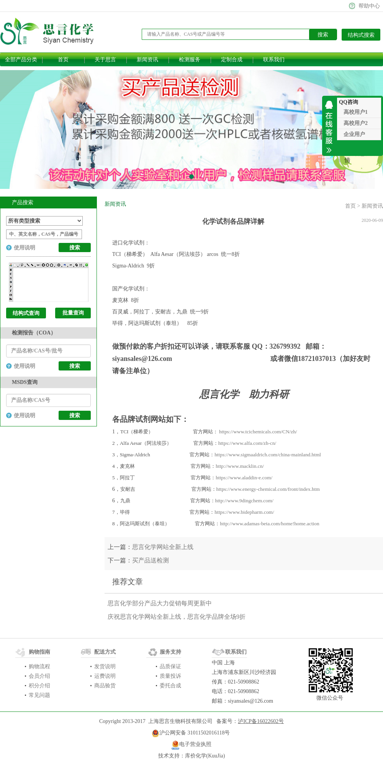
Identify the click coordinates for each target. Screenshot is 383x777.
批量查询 (73, 313)
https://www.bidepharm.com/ (244, 512)
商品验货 (105, 685)
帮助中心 (369, 6)
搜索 (74, 366)
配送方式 (105, 652)
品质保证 (170, 666)
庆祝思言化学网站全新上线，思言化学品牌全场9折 (177, 616)
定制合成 (231, 59)
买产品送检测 (150, 560)
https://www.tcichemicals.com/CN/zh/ (258, 431)
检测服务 (189, 59)
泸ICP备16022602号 (261, 721)
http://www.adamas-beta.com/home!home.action (269, 523)
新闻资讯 (147, 59)
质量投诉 (170, 676)
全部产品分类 (21, 59)
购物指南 (39, 652)
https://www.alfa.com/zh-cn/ (247, 443)
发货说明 (105, 666)
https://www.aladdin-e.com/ (244, 477)
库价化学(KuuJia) (205, 756)
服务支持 (170, 652)
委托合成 (170, 685)
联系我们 (274, 59)
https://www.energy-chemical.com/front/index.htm (268, 489)
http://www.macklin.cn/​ (240, 466)
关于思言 (105, 59)
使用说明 (24, 248)
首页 (63, 59)
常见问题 (39, 695)
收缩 (329, 126)
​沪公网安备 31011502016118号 (191, 733)
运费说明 (105, 676)
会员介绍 (39, 676)
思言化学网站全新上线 (162, 547)
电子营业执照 (195, 744)
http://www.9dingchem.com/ (244, 500)
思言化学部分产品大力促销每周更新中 (160, 603)
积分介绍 (39, 685)
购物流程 (39, 666)
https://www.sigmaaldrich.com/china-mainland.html (267, 454)
